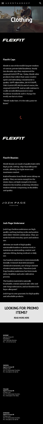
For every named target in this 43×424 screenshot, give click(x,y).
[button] (3, 3)
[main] (21, 19)
